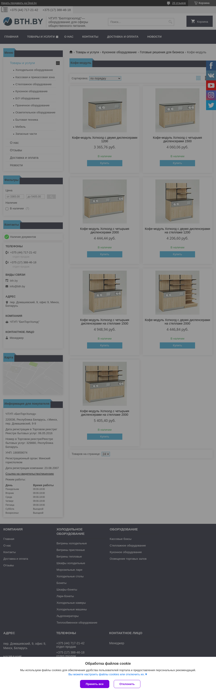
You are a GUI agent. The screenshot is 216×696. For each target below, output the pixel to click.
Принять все (95, 684)
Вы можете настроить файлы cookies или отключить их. (106, 674)
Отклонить (127, 684)
